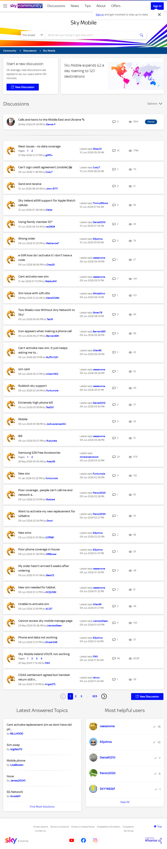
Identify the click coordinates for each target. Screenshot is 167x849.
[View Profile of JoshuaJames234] (56, 424)
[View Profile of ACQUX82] (51, 592)
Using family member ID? (35, 222)
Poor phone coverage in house (39, 549)
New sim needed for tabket (36, 587)
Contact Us (40, 831)
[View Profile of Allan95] (97, 350)
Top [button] (159, 826)
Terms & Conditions (59, 827)
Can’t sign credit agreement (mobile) (43, 167)
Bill (20, 436)
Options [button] (152, 103)
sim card (24, 369)
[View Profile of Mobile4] (50, 499)
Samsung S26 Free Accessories (39, 453)
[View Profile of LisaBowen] (16, 764)
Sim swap (13, 745)
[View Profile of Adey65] (51, 461)
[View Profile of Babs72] (50, 575)
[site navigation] (5, 6)
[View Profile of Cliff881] (50, 537)
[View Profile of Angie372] (50, 684)
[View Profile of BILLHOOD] (16, 733)
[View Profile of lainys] (96, 677)
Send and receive (29, 184)
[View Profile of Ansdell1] (15, 796)
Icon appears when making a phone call (45, 331)
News (75, 6)
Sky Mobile (84, 22)
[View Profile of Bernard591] (52, 335)
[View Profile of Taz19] (50, 319)
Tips (88, 6)
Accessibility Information (108, 827)
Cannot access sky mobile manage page (45, 621)
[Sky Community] (26, 5)
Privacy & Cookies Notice (82, 827)
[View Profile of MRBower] (51, 554)
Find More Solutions (42, 806)
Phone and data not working (37, 637)
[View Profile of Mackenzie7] (52, 243)
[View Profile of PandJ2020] (99, 492)
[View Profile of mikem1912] (52, 373)
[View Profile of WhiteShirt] (99, 293)
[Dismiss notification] (159, 14)
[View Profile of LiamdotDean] (54, 625)
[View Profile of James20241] (18, 780)
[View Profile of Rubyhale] (51, 440)
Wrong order (26, 238)
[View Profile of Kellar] (49, 209)
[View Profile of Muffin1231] (52, 357)
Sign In (157, 6)
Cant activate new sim (33, 276)
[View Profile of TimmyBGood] (100, 203)
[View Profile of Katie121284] (52, 297)
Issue (10, 776)
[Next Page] (104, 696)
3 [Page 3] (81, 696)
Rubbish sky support (32, 386)
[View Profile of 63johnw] (98, 238)
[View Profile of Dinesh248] (51, 642)
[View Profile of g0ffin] (49, 155)
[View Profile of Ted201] (50, 407)
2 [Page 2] (75, 696)
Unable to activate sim (33, 604)
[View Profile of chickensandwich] (89, 456)
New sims (24, 533)
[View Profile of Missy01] (97, 148)
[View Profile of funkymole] (52, 390)
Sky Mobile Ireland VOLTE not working (44, 654)
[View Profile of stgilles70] (16, 749)
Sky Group (129, 831)
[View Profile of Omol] (50, 520)
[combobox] (90, 35)
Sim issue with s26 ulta (34, 293)
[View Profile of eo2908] (50, 226)
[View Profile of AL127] (49, 608)
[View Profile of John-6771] (52, 188)
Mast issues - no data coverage (39, 146)
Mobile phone (16, 760)
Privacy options (40, 827)
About (101, 6)
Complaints (128, 827)
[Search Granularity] (33, 35)
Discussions (56, 6)
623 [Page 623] (94, 696)
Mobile (22, 419)
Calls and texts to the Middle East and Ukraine (50, 119)
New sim (24, 473)
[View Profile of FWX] (47, 663)
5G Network (15, 792)
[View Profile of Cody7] (49, 172)
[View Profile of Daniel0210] (99, 222)
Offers (116, 6)
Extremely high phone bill (35, 402)
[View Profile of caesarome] (99, 257)
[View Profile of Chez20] (50, 264)
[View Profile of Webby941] (51, 281)
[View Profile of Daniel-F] (50, 124)
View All (124, 802)
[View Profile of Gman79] (97, 312)
